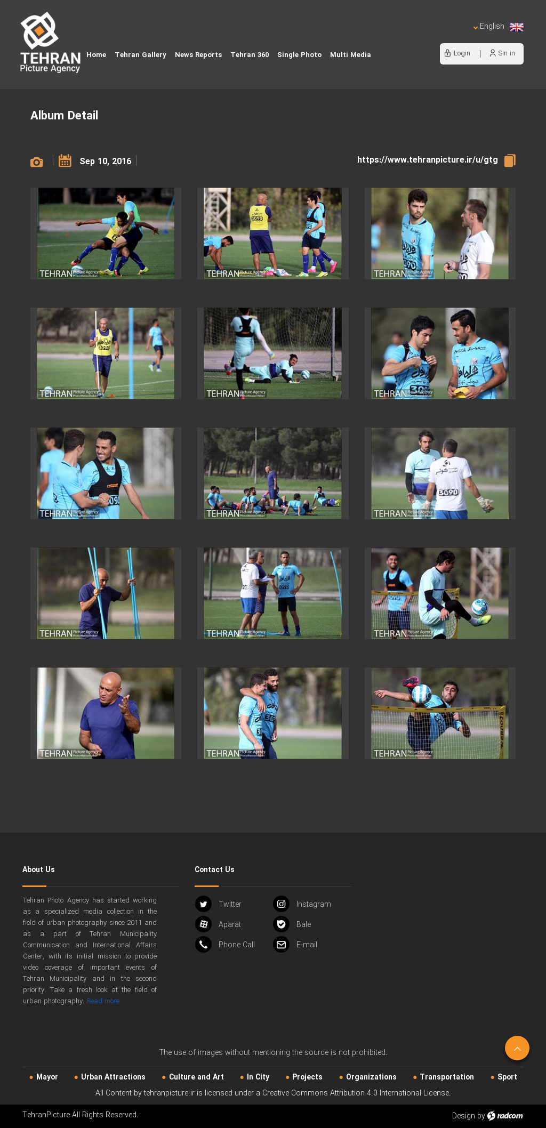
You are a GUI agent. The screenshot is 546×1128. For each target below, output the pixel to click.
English (498, 27)
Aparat (218, 924)
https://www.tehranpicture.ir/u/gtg (427, 160)
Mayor (47, 1077)
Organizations (371, 1077)
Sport (507, 1077)
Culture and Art (196, 1077)
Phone (225, 944)
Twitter (218, 904)
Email (295, 944)
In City (258, 1077)
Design (463, 1116)
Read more (102, 1001)
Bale (292, 924)
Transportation (447, 1077)
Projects (307, 1077)
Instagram (302, 904)
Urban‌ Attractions (113, 1077)
